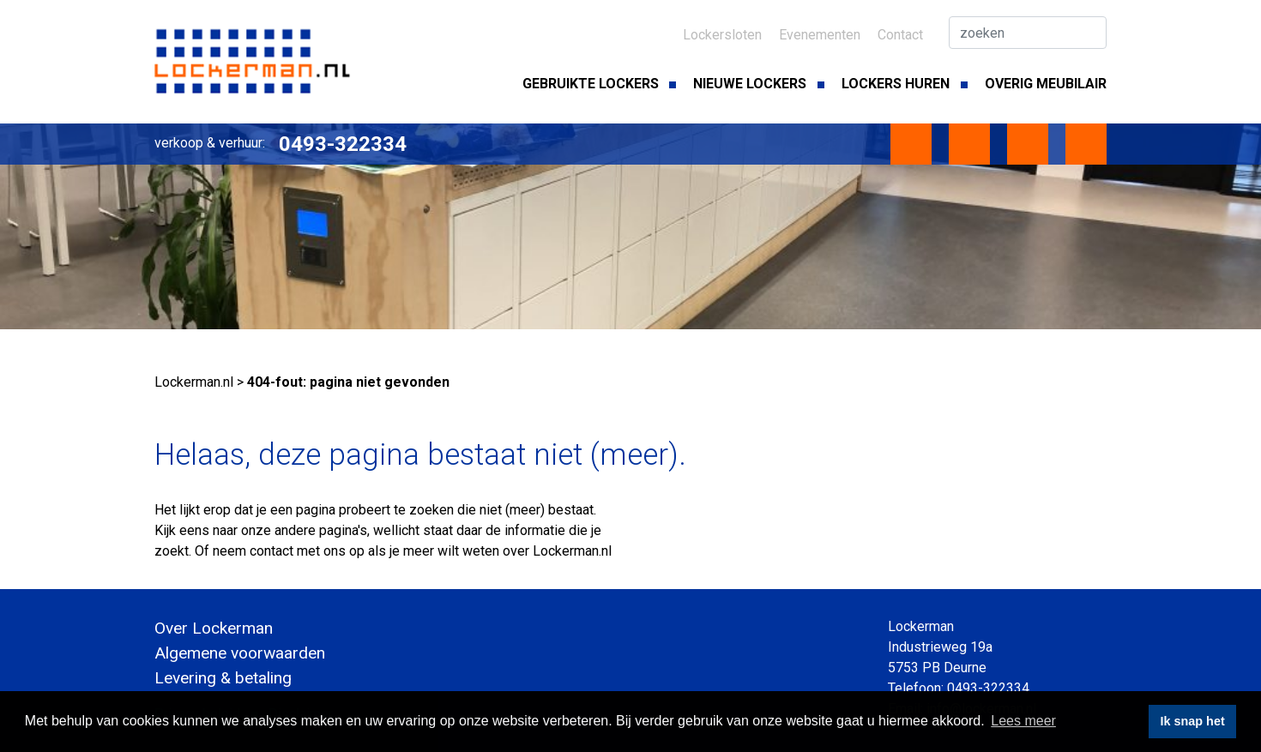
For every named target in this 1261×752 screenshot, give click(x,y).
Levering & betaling (223, 678)
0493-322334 (343, 144)
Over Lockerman (213, 628)
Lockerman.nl (193, 382)
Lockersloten (722, 35)
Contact (900, 35)
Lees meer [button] (1023, 720)
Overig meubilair (1046, 83)
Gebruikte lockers (590, 83)
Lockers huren (896, 83)
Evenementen (819, 35)
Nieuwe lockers (749, 83)
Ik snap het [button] (1193, 721)
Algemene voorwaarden (239, 653)
